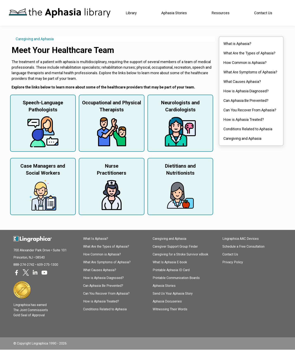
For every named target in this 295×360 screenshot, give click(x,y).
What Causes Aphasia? (242, 92)
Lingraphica (16, 5)
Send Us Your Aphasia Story (173, 304)
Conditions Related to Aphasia (247, 139)
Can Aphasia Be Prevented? (245, 111)
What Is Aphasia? (95, 249)
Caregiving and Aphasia (35, 49)
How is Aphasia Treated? (243, 130)
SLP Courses (77, 5)
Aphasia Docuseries (167, 312)
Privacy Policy (232, 272)
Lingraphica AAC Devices (240, 249)
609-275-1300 (47, 275)
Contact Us (230, 265)
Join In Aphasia (46, 5)
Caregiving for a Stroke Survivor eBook (180, 265)
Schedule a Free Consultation (243, 257)
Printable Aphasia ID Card (171, 280)
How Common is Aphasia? (245, 73)
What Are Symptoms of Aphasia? (250, 82)
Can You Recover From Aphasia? (249, 120)
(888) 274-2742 (273, 5)
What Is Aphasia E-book (170, 272)
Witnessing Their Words (170, 319)
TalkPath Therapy (109, 5)
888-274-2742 (23, 275)
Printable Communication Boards (176, 288)
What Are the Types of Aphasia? (249, 63)
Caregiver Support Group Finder (175, 257)
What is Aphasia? (237, 54)
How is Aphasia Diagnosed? (246, 101)
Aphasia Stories (164, 296)
